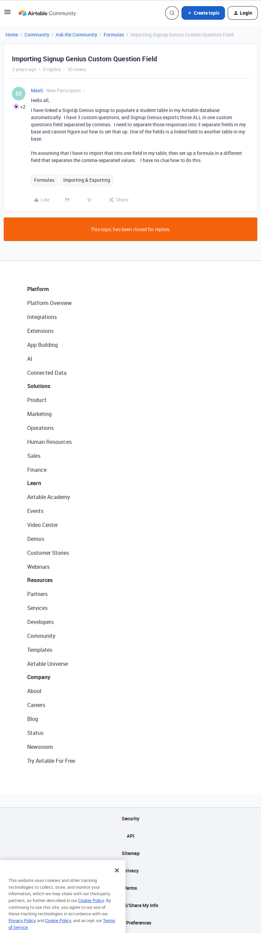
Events (35, 511)
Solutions (38, 386)
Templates (39, 650)
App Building (42, 345)
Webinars (38, 566)
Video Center (42, 525)
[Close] (116, 880)
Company (38, 677)
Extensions (40, 331)
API (130, 836)
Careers (36, 705)
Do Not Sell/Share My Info (130, 905)
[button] (7, 14)
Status (35, 733)
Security (130, 818)
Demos (35, 539)
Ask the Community (76, 34)
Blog (32, 719)
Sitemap (131, 853)
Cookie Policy (91, 910)
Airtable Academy (48, 497)
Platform (38, 289)
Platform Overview (49, 303)
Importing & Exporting (86, 180)
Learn (34, 483)
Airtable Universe (47, 663)
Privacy (131, 870)
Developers (40, 622)
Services (37, 608)
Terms (130, 888)
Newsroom (40, 747)
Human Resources (49, 442)
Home (11, 34)
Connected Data (47, 372)
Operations (40, 428)
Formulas (114, 34)
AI (29, 359)
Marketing (39, 414)
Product (37, 400)
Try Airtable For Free (51, 761)
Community (36, 34)
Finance (37, 469)
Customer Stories (48, 553)
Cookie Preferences (130, 922)
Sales (33, 456)
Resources (40, 580)
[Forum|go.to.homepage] (47, 13)
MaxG (37, 90)
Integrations (42, 317)
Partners (37, 594)
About (34, 691)
